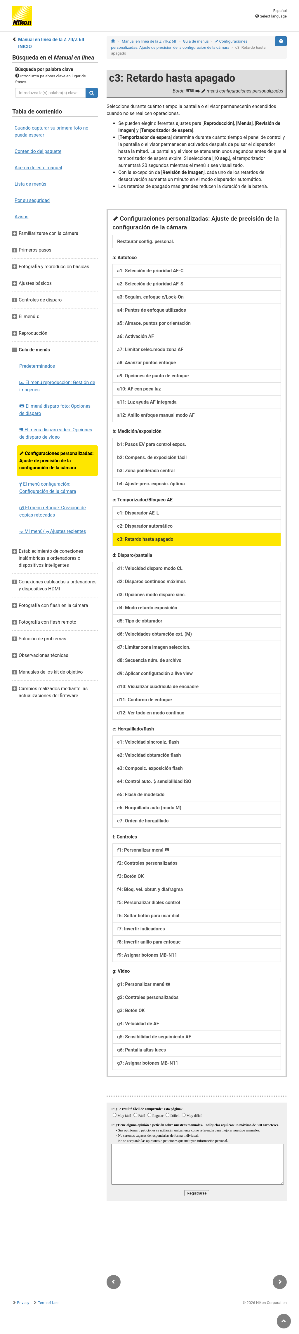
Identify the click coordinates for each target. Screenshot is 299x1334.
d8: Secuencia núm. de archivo (149, 660)
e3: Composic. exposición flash (149, 768)
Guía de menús (196, 41)
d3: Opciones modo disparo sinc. (151, 594)
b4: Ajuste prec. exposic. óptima (151, 483)
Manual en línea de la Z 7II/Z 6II (149, 41)
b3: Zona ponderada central (146, 470)
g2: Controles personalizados (147, 997)
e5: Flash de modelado (140, 794)
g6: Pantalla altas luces (141, 1050)
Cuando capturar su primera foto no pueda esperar (51, 131)
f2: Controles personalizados (147, 863)
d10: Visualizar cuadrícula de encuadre (158, 686)
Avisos (21, 216)
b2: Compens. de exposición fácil (152, 457)
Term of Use (48, 1302)
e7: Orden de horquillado (142, 821)
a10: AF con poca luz (139, 389)
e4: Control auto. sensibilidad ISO (154, 781)
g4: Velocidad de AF (138, 1023)
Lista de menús (30, 184)
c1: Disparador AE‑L (138, 513)
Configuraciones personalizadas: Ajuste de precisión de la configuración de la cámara (56, 460)
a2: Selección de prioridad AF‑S (150, 284)
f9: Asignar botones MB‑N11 (147, 955)
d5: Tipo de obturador (139, 621)
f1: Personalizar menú (143, 850)
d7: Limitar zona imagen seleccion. (153, 647)
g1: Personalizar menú (143, 984)
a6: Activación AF (135, 336)
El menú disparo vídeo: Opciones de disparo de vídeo (55, 433)
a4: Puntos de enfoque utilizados (151, 310)
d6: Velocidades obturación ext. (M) (154, 634)
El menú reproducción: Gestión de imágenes (57, 386)
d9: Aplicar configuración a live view (155, 673)
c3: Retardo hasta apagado (145, 539)
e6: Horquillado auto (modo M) (149, 807)
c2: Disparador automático (145, 526)
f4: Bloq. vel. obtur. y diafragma (150, 889)
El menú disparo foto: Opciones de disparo (55, 409)
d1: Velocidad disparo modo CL (149, 568)
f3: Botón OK (130, 876)
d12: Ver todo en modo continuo (150, 713)
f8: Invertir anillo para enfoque (148, 942)
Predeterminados (37, 366)
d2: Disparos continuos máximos (151, 581)
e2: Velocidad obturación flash (149, 755)
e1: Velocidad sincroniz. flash (148, 742)
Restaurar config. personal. (145, 241)
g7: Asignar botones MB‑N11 (147, 1063)
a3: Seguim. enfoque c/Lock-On (150, 297)
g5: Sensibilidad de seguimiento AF (154, 1037)
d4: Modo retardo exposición (147, 608)
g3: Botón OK (131, 1010)
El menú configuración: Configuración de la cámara (47, 487)
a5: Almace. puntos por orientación (154, 323)
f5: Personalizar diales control (148, 902)
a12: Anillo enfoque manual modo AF (155, 415)
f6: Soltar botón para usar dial (148, 915)
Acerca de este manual (38, 167)
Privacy (23, 1302)
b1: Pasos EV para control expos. (151, 444)
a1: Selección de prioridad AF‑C (150, 270)
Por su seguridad (32, 200)
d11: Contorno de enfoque (144, 699)
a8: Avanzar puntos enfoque (146, 362)
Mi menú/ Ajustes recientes (52, 531)
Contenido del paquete (38, 151)
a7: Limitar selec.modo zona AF (150, 349)
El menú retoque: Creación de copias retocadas (52, 511)
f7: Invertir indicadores (141, 929)
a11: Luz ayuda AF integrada (147, 402)
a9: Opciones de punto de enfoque (153, 376)
